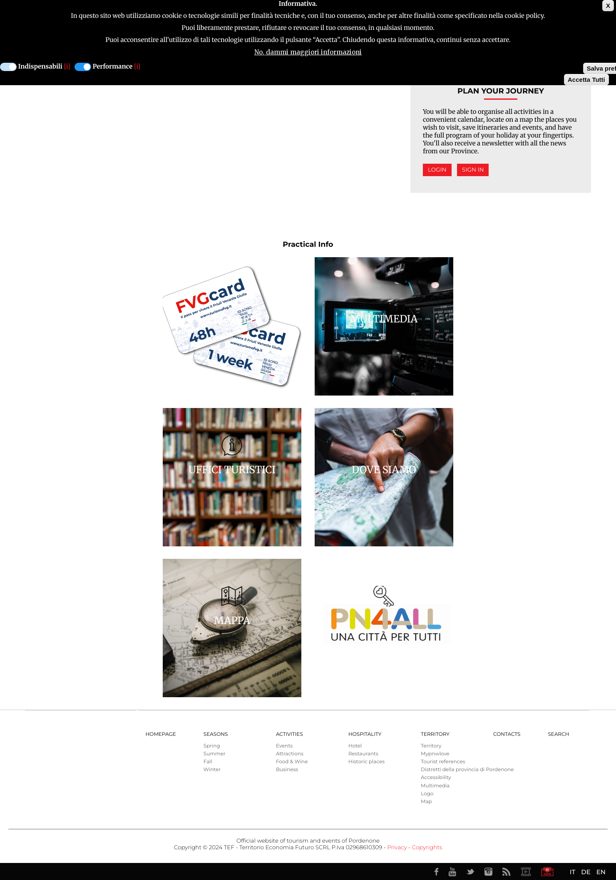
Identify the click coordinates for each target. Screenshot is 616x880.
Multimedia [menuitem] (435, 786)
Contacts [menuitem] (506, 734)
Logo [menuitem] (427, 794)
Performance (113, 67)
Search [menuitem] (558, 734)
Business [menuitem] (287, 770)
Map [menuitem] (426, 802)
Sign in (473, 170)
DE (585, 872)
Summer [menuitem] (215, 754)
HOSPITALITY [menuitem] (365, 734)
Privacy (397, 847)
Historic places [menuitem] (366, 762)
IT (572, 872)
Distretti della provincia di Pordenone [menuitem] (467, 770)
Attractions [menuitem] (289, 754)
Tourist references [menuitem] (443, 762)
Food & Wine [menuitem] (292, 762)
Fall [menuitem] (208, 762)
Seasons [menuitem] (216, 734)
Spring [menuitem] (212, 746)
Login (437, 170)
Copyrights (427, 847)
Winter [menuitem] (212, 770)
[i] (67, 67)
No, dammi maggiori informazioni (308, 52)
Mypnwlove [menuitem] (435, 754)
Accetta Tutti (586, 79)
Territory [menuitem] (435, 734)
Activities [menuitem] (289, 734)
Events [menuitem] (284, 746)
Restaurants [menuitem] (363, 754)
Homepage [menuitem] (161, 734)
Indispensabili (40, 67)
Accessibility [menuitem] (436, 777)
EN (601, 872)
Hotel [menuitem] (355, 746)
